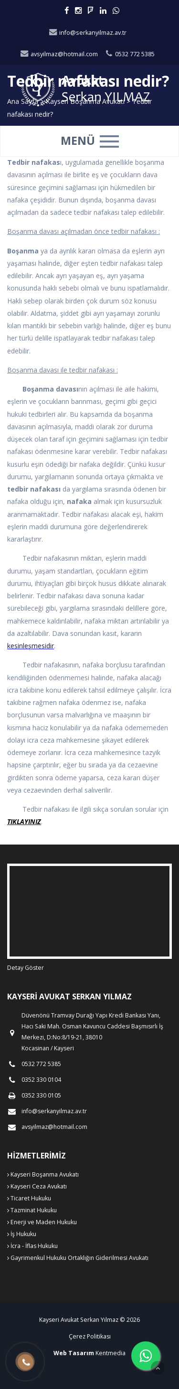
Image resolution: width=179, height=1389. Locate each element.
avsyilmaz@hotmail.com (59, 54)
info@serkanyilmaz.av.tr (87, 33)
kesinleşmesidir (30, 645)
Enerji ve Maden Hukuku (42, 1222)
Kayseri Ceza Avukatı (37, 1186)
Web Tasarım (73, 1353)
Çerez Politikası (90, 1336)
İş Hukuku (21, 1234)
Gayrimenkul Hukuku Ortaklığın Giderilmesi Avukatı (77, 1258)
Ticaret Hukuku (29, 1198)
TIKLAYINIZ (24, 821)
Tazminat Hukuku (32, 1210)
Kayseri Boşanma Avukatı (43, 1174)
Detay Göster (25, 968)
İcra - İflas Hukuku (32, 1246)
